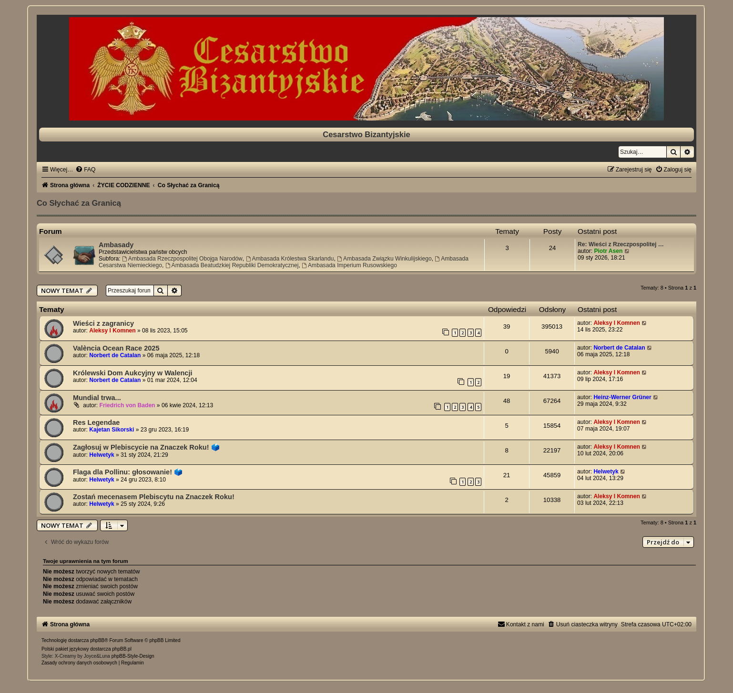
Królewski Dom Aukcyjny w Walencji (133, 373)
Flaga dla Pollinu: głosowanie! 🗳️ (128, 472)
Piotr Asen (608, 251)
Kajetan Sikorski (111, 429)
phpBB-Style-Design (133, 656)
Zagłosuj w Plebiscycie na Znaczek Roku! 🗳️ (146, 447)
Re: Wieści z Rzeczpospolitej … (621, 244)
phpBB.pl (122, 649)
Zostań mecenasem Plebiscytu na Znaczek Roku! (153, 497)
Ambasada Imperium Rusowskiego (349, 265)
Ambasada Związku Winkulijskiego (384, 258)
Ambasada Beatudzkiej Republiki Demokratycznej (232, 265)
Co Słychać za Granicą (79, 203)
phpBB (97, 640)
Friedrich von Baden (127, 405)
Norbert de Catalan (115, 355)
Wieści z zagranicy (103, 323)
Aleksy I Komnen (112, 330)
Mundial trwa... (97, 398)
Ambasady (116, 245)
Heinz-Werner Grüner (622, 397)
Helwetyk (101, 455)
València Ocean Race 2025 (116, 348)
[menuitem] (85, 169)
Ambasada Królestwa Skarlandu (290, 258)
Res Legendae (96, 422)
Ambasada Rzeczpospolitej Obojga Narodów (182, 258)
